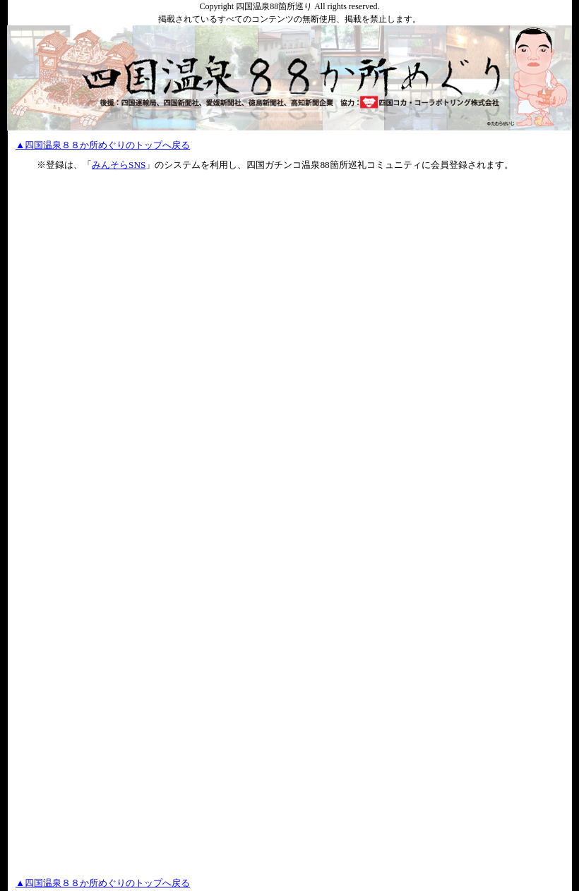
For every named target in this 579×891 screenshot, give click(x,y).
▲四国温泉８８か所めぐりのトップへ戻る (103, 145)
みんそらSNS (118, 164)
